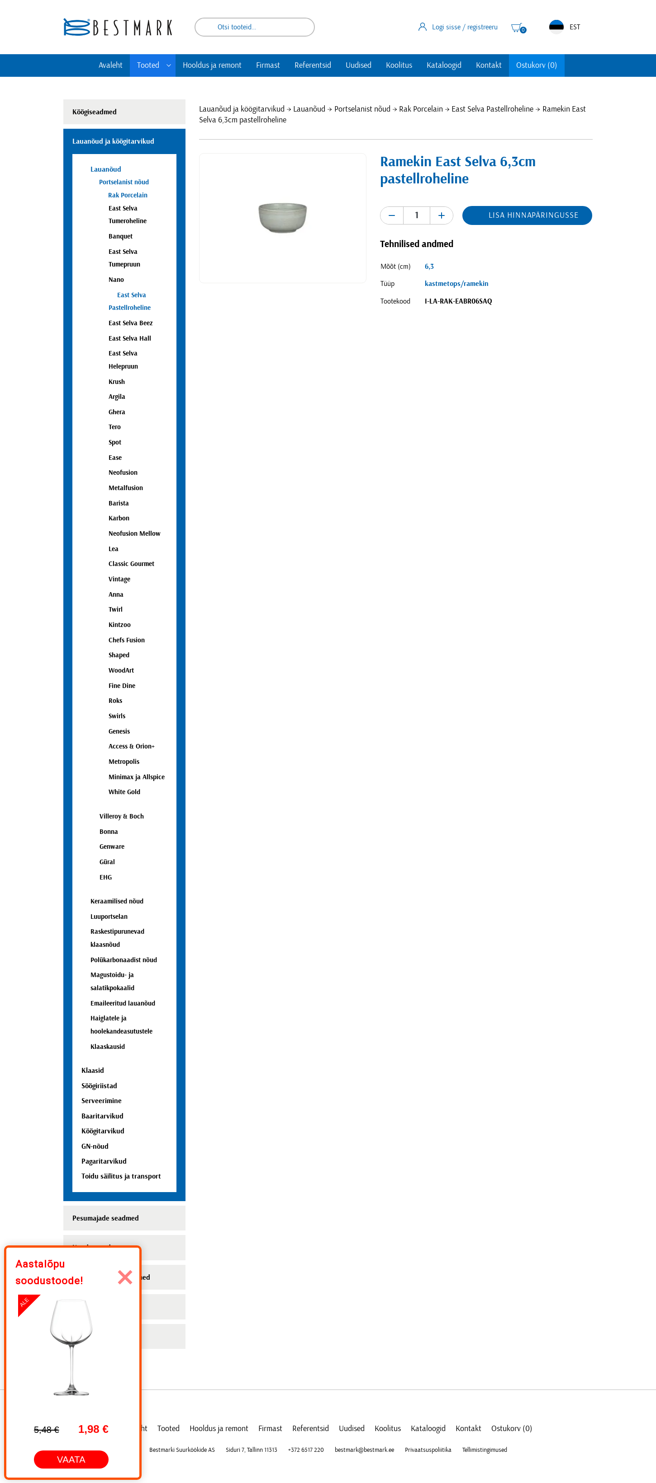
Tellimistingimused (484, 1450)
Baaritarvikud (102, 1116)
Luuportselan (109, 916)
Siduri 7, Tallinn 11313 (251, 1450)
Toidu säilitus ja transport (121, 1176)
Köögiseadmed (94, 112)
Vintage (119, 579)
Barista (119, 503)
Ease (115, 457)
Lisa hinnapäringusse (533, 215)
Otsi (302, 27)
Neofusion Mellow (135, 533)
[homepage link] (117, 27)
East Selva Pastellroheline (492, 109)
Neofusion (123, 472)
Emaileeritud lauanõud (122, 1003)
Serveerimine (101, 1100)
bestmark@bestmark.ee (364, 1450)
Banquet (121, 236)
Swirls (117, 716)
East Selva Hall (130, 338)
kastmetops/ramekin (457, 283)
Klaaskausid (107, 1046)
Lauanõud (309, 109)
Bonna (109, 831)
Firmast (268, 65)
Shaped (119, 655)
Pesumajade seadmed (105, 1218)
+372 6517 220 (306, 1450)
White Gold (124, 792)
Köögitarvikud (102, 1131)
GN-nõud (95, 1146)
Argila (117, 396)
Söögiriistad (99, 1086)
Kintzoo (120, 625)
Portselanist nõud (362, 109)
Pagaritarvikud (104, 1161)
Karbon (119, 518)
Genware (112, 846)
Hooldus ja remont (212, 65)
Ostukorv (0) (536, 65)
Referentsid (313, 65)
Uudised (358, 65)
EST (564, 27)
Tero (115, 427)
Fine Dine (122, 686)
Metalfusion (126, 488)
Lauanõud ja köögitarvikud (242, 109)
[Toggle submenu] (168, 65)
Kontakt (489, 65)
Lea (114, 549)
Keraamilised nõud (116, 901)
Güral (107, 862)
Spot (115, 442)
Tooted (148, 65)
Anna (116, 594)
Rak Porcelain (421, 109)
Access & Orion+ (132, 746)
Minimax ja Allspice (137, 777)
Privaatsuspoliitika (428, 1450)
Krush (117, 382)
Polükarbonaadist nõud (123, 960)
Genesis (119, 731)
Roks (115, 700)
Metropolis (124, 761)
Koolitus (399, 65)
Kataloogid (444, 65)
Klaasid (92, 1070)
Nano (116, 279)
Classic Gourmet (131, 564)
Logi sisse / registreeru (458, 27)
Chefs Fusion (127, 640)
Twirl (116, 609)
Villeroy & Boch (122, 816)
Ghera (117, 412)
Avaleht (111, 65)
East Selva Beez (131, 323)
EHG (106, 877)
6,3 (429, 266)
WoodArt (121, 670)
